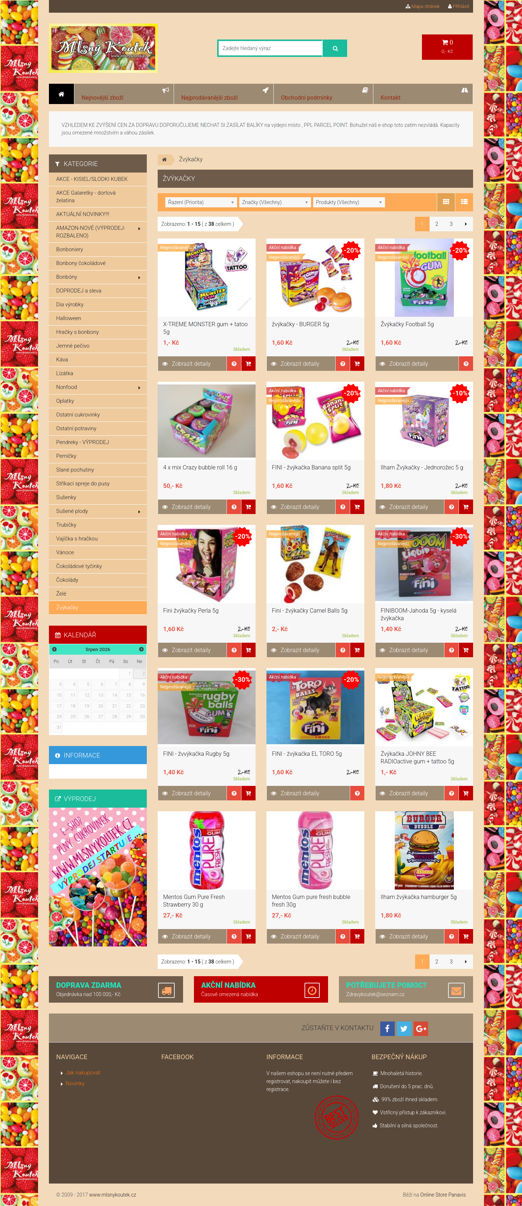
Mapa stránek (423, 6)
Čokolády (67, 580)
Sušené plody (98, 511)
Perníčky (66, 456)
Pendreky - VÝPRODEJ (82, 442)
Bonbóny (98, 277)
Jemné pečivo (73, 346)
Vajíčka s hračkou (77, 538)
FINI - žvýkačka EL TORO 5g (307, 753)
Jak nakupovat (83, 1072)
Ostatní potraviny (76, 428)
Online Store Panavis (443, 1195)
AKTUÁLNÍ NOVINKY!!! (82, 214)
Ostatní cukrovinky (78, 414)
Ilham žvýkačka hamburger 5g (419, 897)
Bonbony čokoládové (80, 263)
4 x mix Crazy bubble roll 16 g (200, 467)
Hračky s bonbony (77, 332)
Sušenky (66, 497)
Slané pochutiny (75, 470)
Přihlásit (458, 6)
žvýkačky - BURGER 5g (300, 324)
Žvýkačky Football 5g (407, 324)
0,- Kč (447, 46)
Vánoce (65, 552)
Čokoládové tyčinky (79, 566)
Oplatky (65, 401)
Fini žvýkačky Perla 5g (191, 610)
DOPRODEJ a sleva (79, 290)
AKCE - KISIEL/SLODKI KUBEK (92, 179)
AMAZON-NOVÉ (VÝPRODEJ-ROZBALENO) (98, 232)
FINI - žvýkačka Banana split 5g (311, 467)
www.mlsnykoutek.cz (112, 1195)
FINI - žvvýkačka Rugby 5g (196, 753)
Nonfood (98, 387)
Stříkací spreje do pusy (82, 483)
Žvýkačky (67, 607)
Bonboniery (69, 249)
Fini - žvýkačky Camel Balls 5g (310, 610)
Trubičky (66, 525)
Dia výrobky (69, 304)
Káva (62, 359)
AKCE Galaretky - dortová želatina (86, 197)
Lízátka (64, 373)
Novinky (75, 1083)
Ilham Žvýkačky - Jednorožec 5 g (422, 467)
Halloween (68, 318)
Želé (61, 593)
